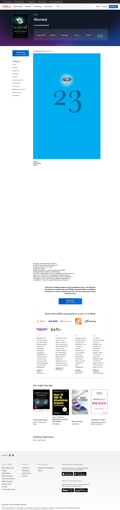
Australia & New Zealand (46, 468)
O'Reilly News (6, 473)
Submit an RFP (6, 484)
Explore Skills (18, 6)
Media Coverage (7, 476)
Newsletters (25, 471)
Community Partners (8, 479)
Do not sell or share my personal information (14, 504)
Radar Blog (37, 6)
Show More (16, 95)
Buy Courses (48, 6)
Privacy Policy (26, 473)
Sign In (105, 6)
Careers (4, 471)
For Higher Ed (31, 2)
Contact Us (25, 468)
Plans (97, 6)
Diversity (4, 487)
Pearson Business (100, 36)
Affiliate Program (7, 481)
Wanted (49, 51)
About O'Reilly (7, 464)
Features (28, 6)
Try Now (113, 6)
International (43, 464)
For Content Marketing (56, 2)
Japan (40, 471)
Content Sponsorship (8, 489)
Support (25, 464)
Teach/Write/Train (8, 468)
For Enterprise (7, 2)
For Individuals (42, 2)
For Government (19, 2)
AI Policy (24, 476)
